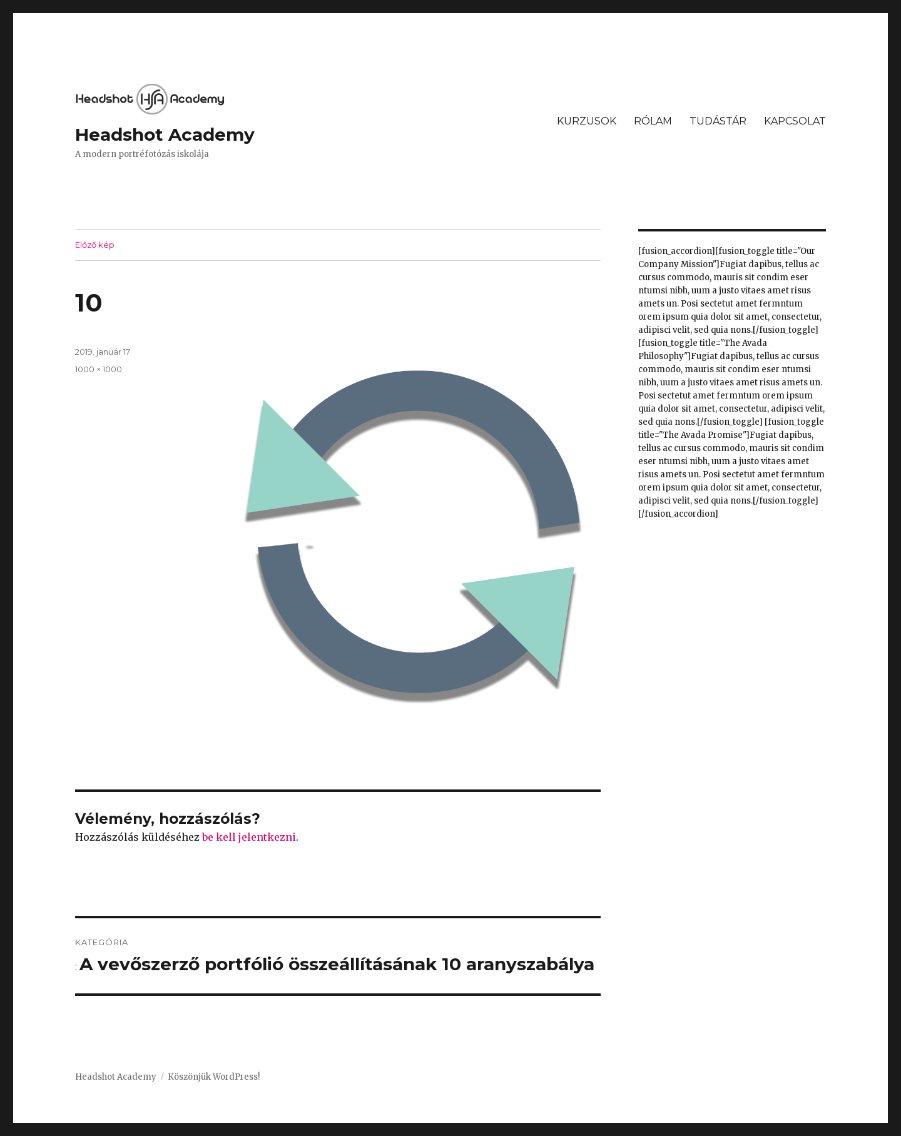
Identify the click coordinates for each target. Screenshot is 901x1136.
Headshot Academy (165, 134)
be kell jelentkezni (249, 837)
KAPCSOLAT (795, 121)
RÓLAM (653, 121)
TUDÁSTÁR (718, 121)
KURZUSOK (586, 121)
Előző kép (95, 245)
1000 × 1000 (98, 369)
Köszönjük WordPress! (214, 1077)
